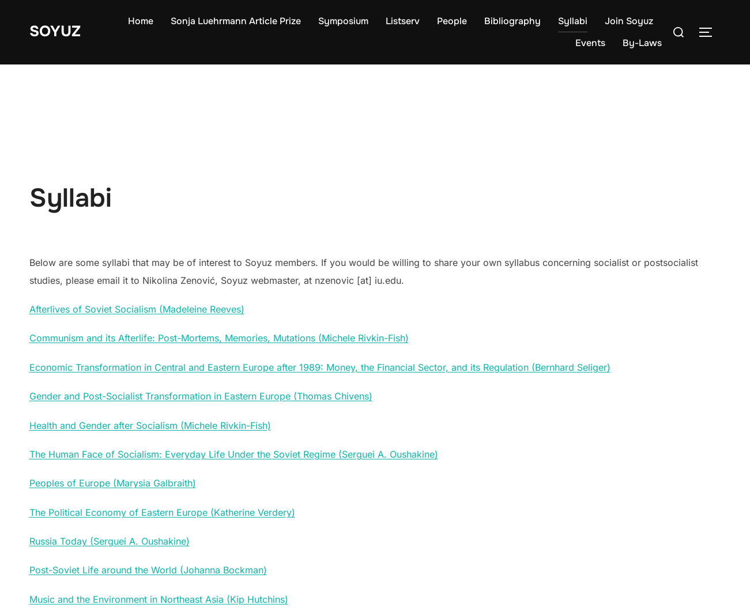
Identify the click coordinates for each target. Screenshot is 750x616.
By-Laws (642, 43)
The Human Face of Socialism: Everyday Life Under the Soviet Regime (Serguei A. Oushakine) (233, 454)
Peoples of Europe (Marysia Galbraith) (112, 483)
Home (140, 21)
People (452, 21)
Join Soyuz (629, 21)
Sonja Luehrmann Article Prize (236, 21)
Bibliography (512, 21)
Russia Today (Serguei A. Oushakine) (109, 541)
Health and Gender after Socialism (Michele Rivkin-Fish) (150, 425)
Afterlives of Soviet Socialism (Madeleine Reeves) (136, 309)
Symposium (343, 21)
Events (590, 43)
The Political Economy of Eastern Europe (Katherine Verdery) (162, 512)
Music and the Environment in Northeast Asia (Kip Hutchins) (158, 599)
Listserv (403, 21)
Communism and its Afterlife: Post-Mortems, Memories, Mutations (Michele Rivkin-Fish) (219, 338)
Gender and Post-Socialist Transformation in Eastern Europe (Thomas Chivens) (200, 396)
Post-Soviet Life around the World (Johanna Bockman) (148, 570)
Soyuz (55, 31)
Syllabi (572, 21)
